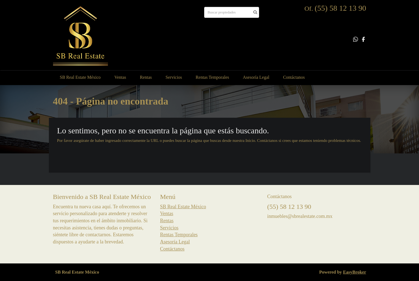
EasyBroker (354, 272)
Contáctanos (294, 77)
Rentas (146, 77)
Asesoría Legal (256, 77)
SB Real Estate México (80, 77)
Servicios (174, 77)
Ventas (120, 77)
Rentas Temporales (212, 77)
